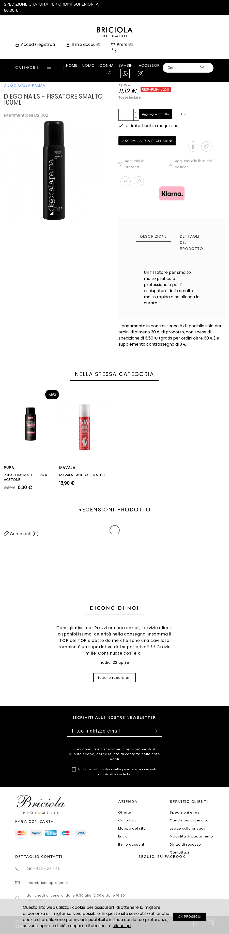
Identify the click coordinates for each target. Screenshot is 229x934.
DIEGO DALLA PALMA (24, 85)
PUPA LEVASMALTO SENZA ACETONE (25, 477)
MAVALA (67, 467)
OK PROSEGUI (190, 917)
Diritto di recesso (185, 844)
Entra (123, 836)
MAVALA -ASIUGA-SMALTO (82, 475)
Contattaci (128, 820)
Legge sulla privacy (187, 828)
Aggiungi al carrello (155, 114)
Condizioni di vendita (189, 820)
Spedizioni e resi (185, 812)
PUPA (9, 467)
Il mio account (131, 844)
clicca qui (122, 926)
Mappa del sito (132, 828)
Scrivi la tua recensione (147, 141)
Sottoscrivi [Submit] (154, 731)
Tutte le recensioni (115, 677)
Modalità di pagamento (191, 836)
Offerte (124, 812)
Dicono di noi (114, 608)
